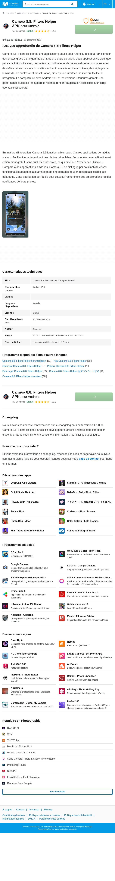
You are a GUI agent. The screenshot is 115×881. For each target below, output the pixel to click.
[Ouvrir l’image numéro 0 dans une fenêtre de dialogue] (15, 214)
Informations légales (13, 818)
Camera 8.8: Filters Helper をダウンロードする (74, 371)
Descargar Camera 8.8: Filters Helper (22, 371)
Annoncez (34, 809)
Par (18, 31)
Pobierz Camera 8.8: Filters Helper (65, 366)
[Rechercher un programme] (72, 4)
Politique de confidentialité (78, 815)
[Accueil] (3, 13)
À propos (7, 809)
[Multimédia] (21, 13)
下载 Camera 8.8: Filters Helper (70, 361)
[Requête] (50, 4)
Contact (20, 809)
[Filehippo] (10, 4)
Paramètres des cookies (52, 818)
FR (107, 4)
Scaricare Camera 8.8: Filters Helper (21, 366)
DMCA (31, 818)
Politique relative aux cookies (44, 815)
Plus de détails (57, 791)
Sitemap (48, 809)
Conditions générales (13, 815)
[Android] (11, 13)
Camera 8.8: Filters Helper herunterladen (24, 361)
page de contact (89, 458)
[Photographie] (33, 13)
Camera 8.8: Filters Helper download (21, 376)
